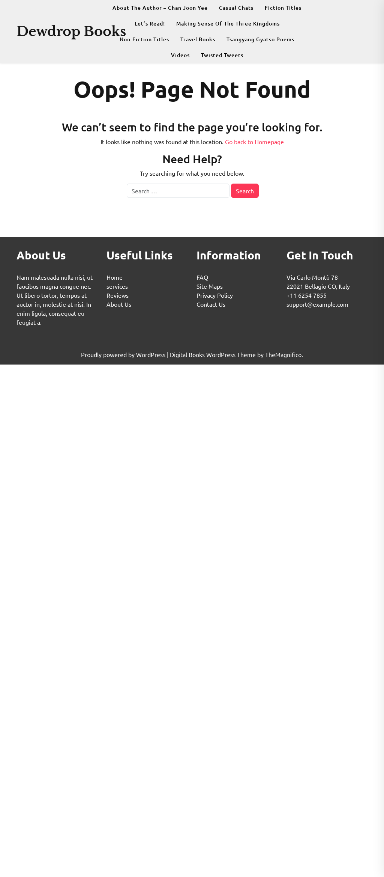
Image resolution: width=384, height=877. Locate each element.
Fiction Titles (283, 7)
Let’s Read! (150, 23)
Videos (180, 55)
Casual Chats (236, 7)
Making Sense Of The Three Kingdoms (228, 23)
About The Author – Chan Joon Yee (160, 7)
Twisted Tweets (222, 55)
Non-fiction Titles (144, 39)
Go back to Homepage (254, 141)
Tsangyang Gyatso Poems (260, 39)
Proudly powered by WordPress (124, 354)
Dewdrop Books (71, 31)
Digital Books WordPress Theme (213, 354)
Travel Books (197, 39)
